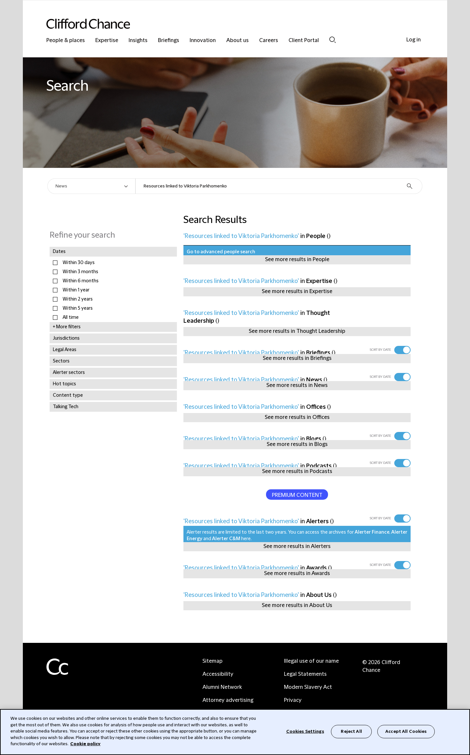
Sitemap (212, 661)
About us (237, 40)
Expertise (106, 40)
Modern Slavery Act (308, 687)
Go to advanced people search (221, 252)
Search (332, 40)
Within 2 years (78, 299)
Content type (68, 395)
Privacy (293, 700)
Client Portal (304, 40)
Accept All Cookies (406, 731)
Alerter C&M (226, 538)
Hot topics (64, 384)
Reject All (351, 731)
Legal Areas (64, 349)
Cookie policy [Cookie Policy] (85, 744)
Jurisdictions (66, 338)
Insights (138, 40)
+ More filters (67, 327)
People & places (65, 40)
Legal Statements (305, 674)
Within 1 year (76, 290)
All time (71, 317)
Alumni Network (222, 687)
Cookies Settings (305, 731)
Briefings (168, 40)
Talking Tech (65, 406)
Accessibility (217, 674)
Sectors (61, 361)
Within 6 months (81, 281)
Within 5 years (78, 308)
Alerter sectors (69, 372)
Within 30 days (79, 262)
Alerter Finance (372, 532)
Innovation (203, 40)
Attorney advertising (227, 700)
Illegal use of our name (311, 661)
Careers (268, 40)
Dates (59, 251)
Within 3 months (80, 271)
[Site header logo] (222, 24)
